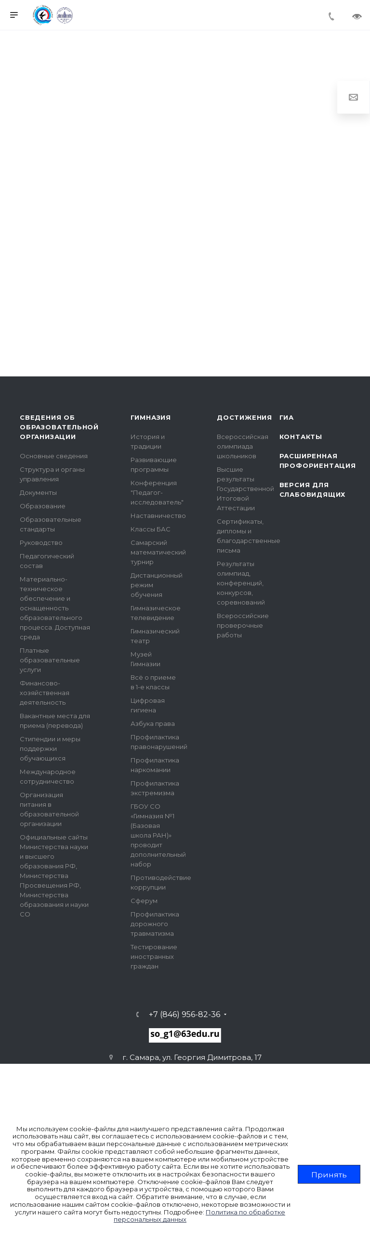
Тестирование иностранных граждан (154, 956)
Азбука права (153, 723)
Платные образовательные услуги (50, 659)
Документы (38, 492)
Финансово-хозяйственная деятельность (44, 692)
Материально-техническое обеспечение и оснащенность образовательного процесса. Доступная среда (55, 608)
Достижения (244, 417)
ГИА (286, 417)
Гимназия (151, 417)
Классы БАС (151, 529)
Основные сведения (54, 456)
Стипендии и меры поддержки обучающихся (50, 748)
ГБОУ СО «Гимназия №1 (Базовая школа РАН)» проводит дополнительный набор (158, 835)
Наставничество (158, 515)
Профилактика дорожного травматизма (155, 923)
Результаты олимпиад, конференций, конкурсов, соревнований (241, 583)
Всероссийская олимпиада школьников (242, 446)
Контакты (300, 436)
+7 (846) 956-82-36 (184, 1015)
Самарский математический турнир (158, 552)
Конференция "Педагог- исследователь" (157, 492)
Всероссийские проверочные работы (243, 625)
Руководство (41, 542)
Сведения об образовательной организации (59, 426)
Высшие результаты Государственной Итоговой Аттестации (245, 488)
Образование (43, 506)
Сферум (144, 900)
